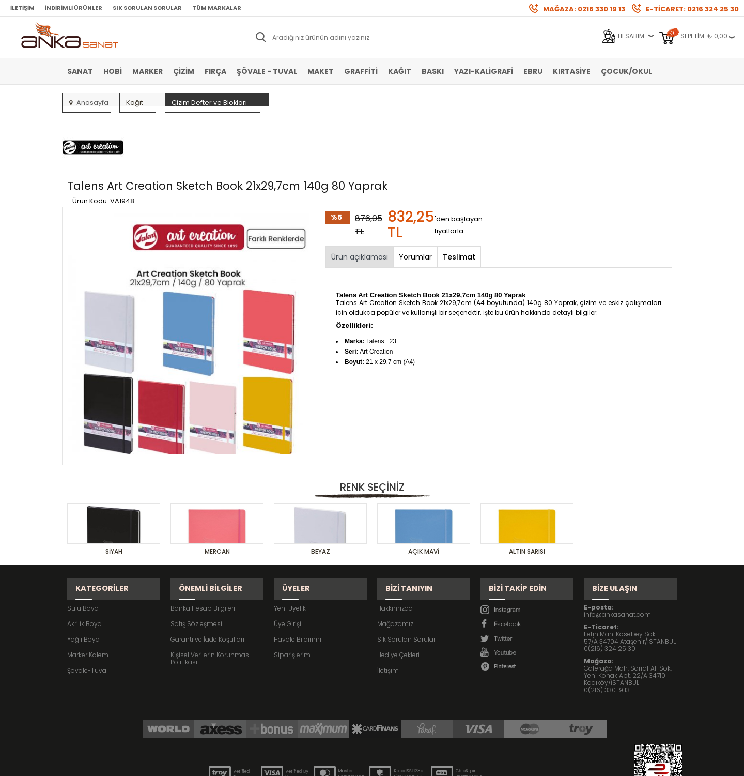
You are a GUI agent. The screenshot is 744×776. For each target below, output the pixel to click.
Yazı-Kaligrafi (483, 71)
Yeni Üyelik (290, 548)
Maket (320, 71)
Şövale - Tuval (267, 71)
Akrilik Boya (84, 564)
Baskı (433, 71)
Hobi (112, 71)
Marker (147, 71)
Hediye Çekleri (398, 595)
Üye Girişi (287, 564)
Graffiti (361, 71)
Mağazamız (395, 564)
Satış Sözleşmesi (196, 564)
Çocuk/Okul (626, 71)
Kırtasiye (572, 71)
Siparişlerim (292, 595)
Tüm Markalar (216, 8)
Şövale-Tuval (87, 610)
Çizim (183, 71)
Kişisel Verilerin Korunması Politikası (211, 599)
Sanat (80, 71)
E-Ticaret (341, 762)
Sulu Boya (83, 548)
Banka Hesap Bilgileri (203, 548)
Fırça (215, 71)
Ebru (532, 71)
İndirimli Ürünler (73, 8)
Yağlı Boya (83, 579)
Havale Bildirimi (297, 579)
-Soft (314, 762)
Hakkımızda (395, 548)
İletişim (22, 8)
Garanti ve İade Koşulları (207, 579)
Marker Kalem (88, 595)
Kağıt (399, 71)
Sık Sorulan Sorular (147, 8)
